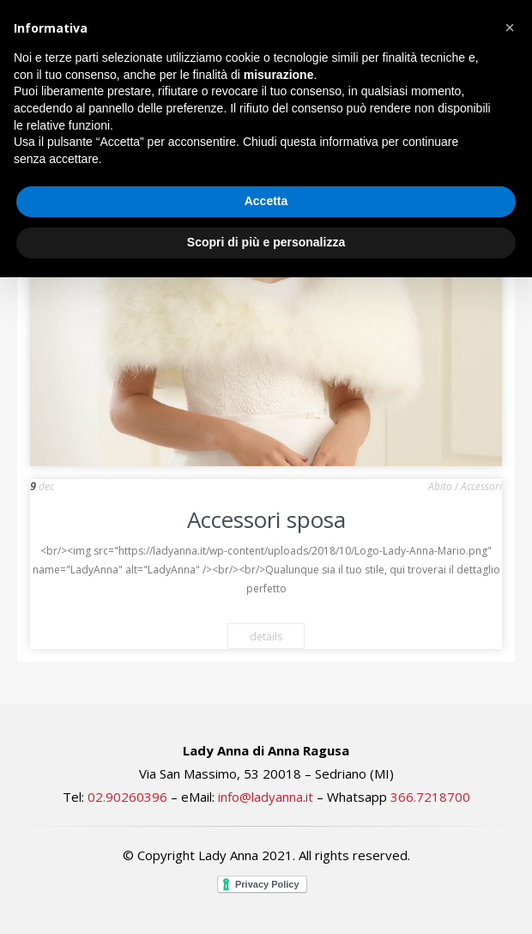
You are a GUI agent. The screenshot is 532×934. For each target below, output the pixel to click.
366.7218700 (430, 796)
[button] (509, 27)
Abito (440, 486)
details (266, 636)
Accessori (481, 486)
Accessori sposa (266, 519)
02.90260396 (127, 796)
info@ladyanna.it (265, 796)
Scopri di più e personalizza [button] (266, 242)
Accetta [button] (266, 201)
